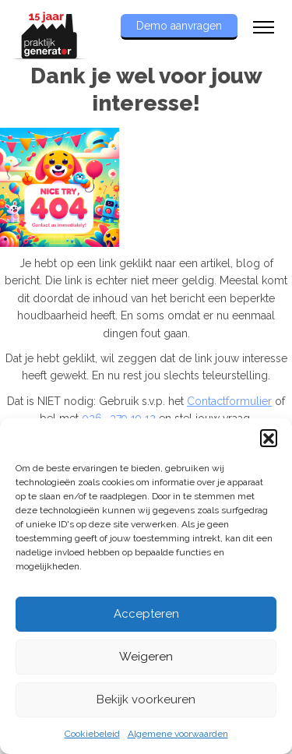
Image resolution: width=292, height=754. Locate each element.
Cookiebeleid (92, 733)
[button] (268, 438)
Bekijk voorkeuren (146, 699)
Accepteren (146, 614)
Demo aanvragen (179, 25)
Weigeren (146, 657)
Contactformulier (229, 401)
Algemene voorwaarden (178, 733)
